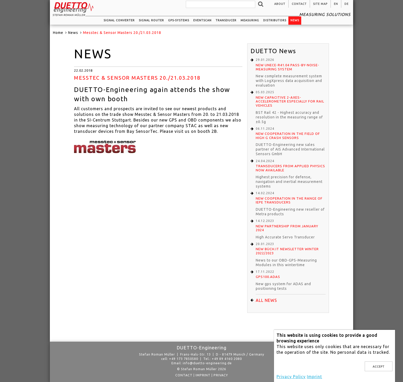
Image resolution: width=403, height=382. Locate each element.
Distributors (274, 20)
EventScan (202, 20)
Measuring (250, 20)
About (279, 3)
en (336, 3)
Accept (378, 366)
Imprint (203, 375)
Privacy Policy (291, 376)
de (346, 3)
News (294, 20)
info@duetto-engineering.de (207, 363)
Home (58, 33)
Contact (299, 3)
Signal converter (119, 20)
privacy (221, 375)
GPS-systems (178, 20)
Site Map (320, 3)
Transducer (226, 20)
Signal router (151, 20)
